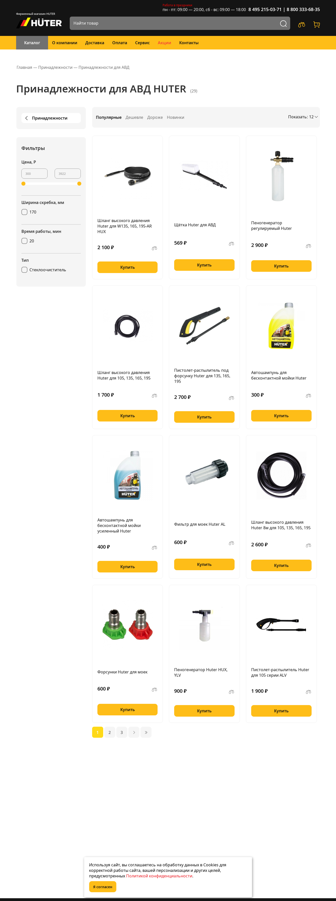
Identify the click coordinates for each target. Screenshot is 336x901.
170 (32, 212)
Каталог (32, 42)
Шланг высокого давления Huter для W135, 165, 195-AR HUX (124, 226)
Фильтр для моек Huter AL (199, 524)
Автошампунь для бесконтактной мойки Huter (279, 375)
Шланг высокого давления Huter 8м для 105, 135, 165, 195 (281, 525)
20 (31, 241)
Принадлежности (45, 118)
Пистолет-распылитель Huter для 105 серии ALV (280, 672)
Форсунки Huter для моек (122, 672)
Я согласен (102, 886)
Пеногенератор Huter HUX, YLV (201, 672)
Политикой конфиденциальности (159, 876)
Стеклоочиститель (47, 270)
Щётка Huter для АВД (195, 225)
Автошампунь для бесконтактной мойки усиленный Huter (119, 525)
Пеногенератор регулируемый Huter (271, 225)
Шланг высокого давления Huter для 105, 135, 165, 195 (124, 375)
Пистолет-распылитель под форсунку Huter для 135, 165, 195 (202, 375)
